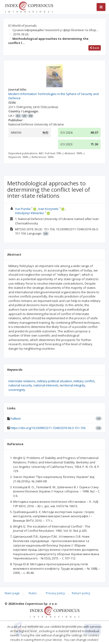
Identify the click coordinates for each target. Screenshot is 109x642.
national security (20, 385)
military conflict (83, 381)
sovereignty (16, 390)
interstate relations (22, 381)
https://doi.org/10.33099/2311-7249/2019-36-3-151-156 (48, 428)
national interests (45, 385)
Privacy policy (55, 593)
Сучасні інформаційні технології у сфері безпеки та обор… (55, 30)
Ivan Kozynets (48, 209)
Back (94, 48)
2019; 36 (20, 34)
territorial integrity (72, 385)
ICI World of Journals (22, 25)
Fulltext (16, 418)
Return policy (81, 593)
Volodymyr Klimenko (29, 213)
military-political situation (54, 381)
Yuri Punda (22, 209)
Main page (12, 593)
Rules (33, 593)
